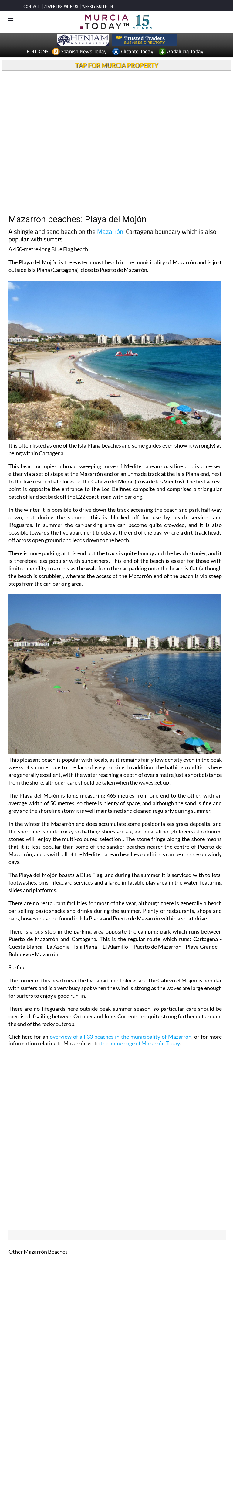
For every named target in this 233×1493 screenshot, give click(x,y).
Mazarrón (110, 231)
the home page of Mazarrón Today (140, 1043)
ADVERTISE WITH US (61, 6)
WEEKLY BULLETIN (97, 6)
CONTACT (31, 6)
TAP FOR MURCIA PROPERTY (116, 65)
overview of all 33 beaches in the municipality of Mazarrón (120, 1036)
